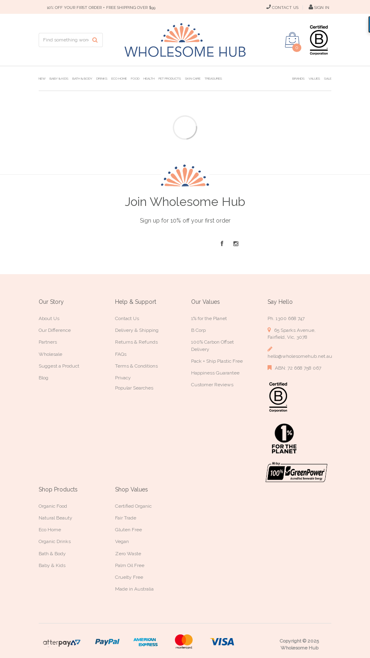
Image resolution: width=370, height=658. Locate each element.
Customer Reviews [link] (212, 384)
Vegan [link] (122, 541)
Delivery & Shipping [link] (137, 330)
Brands (298, 78)
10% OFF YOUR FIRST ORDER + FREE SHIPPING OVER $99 (101, 7)
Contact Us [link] (127, 318)
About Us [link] (49, 318)
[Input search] (66, 40)
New (42, 78)
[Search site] (97, 40)
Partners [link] (48, 342)
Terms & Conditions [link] (136, 366)
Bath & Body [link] (52, 553)
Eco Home (119, 78)
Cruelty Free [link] (129, 577)
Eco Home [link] (50, 529)
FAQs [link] (120, 354)
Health (149, 78)
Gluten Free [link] (128, 529)
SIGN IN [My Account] (319, 7)
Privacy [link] (123, 378)
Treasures (213, 78)
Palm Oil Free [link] (129, 565)
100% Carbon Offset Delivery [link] (212, 345)
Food (135, 78)
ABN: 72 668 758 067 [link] (294, 368)
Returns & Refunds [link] (136, 342)
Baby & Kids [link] (52, 565)
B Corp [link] (198, 330)
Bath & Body (82, 78)
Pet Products (170, 78)
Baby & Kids (59, 78)
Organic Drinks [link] (55, 541)
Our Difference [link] (55, 330)
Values (314, 78)
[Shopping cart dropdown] (292, 40)
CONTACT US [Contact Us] (282, 7)
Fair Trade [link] (125, 518)
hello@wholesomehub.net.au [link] (300, 352)
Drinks (101, 78)
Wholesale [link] (50, 354)
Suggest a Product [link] (59, 366)
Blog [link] (43, 378)
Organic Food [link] (53, 506)
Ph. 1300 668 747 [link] (286, 318)
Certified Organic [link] (133, 506)
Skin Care (192, 78)
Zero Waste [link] (128, 553)
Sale (327, 78)
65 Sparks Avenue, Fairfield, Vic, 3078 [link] (292, 333)
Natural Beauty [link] (55, 518)
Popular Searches (134, 388)
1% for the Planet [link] (209, 318)
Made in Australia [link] (134, 589)
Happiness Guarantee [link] (215, 373)
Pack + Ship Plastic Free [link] (217, 361)
